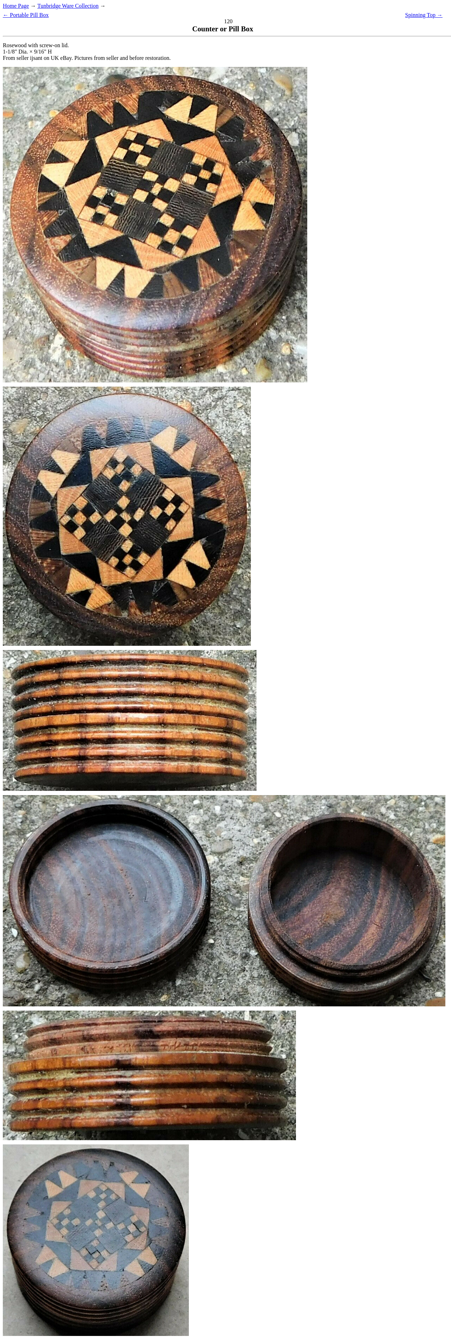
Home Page (16, 6)
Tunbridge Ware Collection (68, 6)
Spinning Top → (424, 15)
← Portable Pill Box (26, 15)
